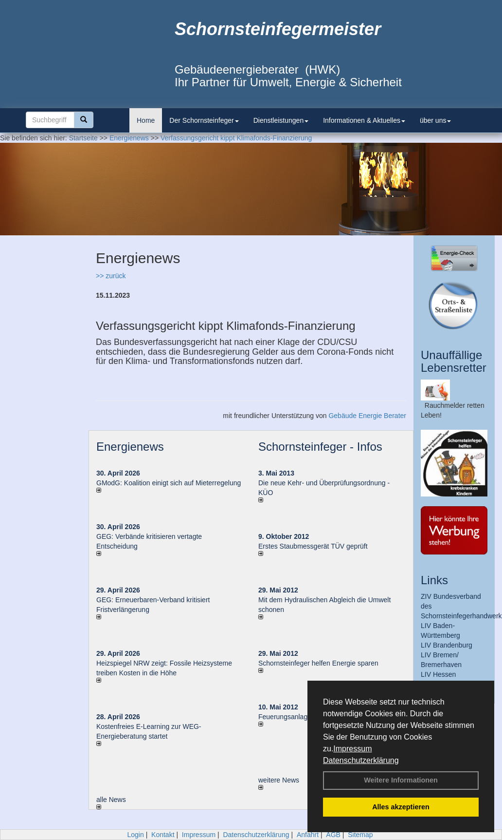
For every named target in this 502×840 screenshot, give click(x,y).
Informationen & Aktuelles (364, 120)
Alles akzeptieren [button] (401, 807)
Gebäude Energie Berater (367, 416)
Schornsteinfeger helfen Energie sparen (318, 663)
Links (434, 580)
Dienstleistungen (281, 120)
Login (135, 835)
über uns (435, 120)
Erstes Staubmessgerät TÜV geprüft (313, 546)
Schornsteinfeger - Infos (320, 446)
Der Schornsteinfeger (203, 120)
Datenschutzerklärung (361, 760)
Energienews (130, 446)
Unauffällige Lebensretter (453, 361)
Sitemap (360, 835)
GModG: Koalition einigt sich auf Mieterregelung (168, 483)
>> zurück (111, 276)
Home (146, 120)
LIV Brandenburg (446, 645)
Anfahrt (308, 835)
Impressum (352, 749)
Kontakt (162, 835)
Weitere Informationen (401, 780)
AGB (333, 835)
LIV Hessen (438, 674)
